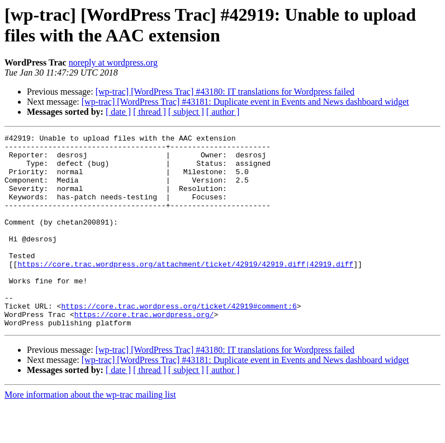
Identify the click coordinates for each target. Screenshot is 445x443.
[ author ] (223, 111)
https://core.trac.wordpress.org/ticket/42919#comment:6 (178, 341)
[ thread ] (149, 111)
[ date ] (118, 111)
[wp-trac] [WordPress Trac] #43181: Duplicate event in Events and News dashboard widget (245, 101)
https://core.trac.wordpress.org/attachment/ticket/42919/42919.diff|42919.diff (185, 291)
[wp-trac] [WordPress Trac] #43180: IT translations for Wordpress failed (225, 91)
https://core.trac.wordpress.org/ (144, 351)
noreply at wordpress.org (113, 62)
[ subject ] (186, 111)
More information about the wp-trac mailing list (90, 433)
